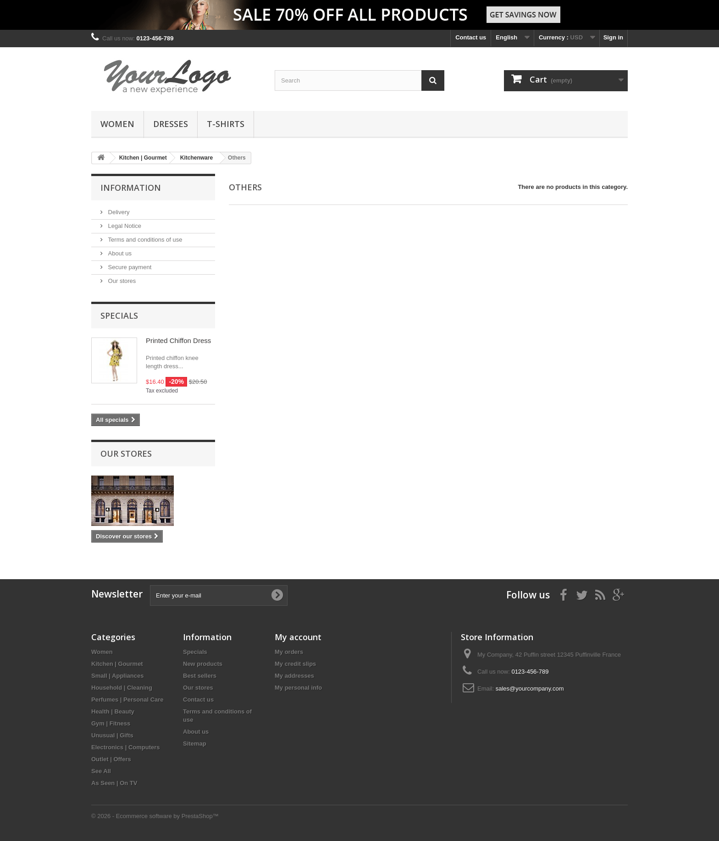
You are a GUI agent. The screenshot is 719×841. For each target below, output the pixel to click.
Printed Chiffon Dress (178, 340)
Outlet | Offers (111, 759)
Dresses (170, 123)
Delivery (118, 212)
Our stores (121, 280)
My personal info (298, 687)
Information (130, 187)
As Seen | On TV (114, 783)
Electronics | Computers (125, 747)
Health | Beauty (112, 711)
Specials (119, 315)
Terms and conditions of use (144, 239)
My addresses (294, 675)
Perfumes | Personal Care (127, 699)
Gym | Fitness (110, 723)
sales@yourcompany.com (530, 688)
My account (298, 636)
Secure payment (128, 267)
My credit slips (295, 663)
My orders (289, 651)
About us (119, 253)
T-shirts (225, 123)
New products (202, 663)
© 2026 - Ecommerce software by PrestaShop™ (155, 816)
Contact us (470, 37)
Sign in (613, 37)
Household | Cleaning (121, 687)
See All (101, 771)
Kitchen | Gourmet (117, 663)
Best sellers (199, 675)
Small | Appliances (117, 675)
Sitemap (194, 743)
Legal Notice (123, 225)
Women (117, 123)
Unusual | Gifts (112, 735)
